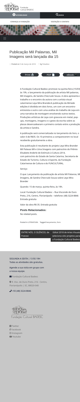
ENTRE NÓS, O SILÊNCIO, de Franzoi (35, 234)
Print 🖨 (29, 74)
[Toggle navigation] (4, 38)
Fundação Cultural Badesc (25, 276)
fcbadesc (46, 64)
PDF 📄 (51, 74)
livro (59, 222)
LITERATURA (33, 222)
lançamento (51, 222)
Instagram (15, 333)
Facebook (15, 329)
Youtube (15, 336)
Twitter (14, 326)
